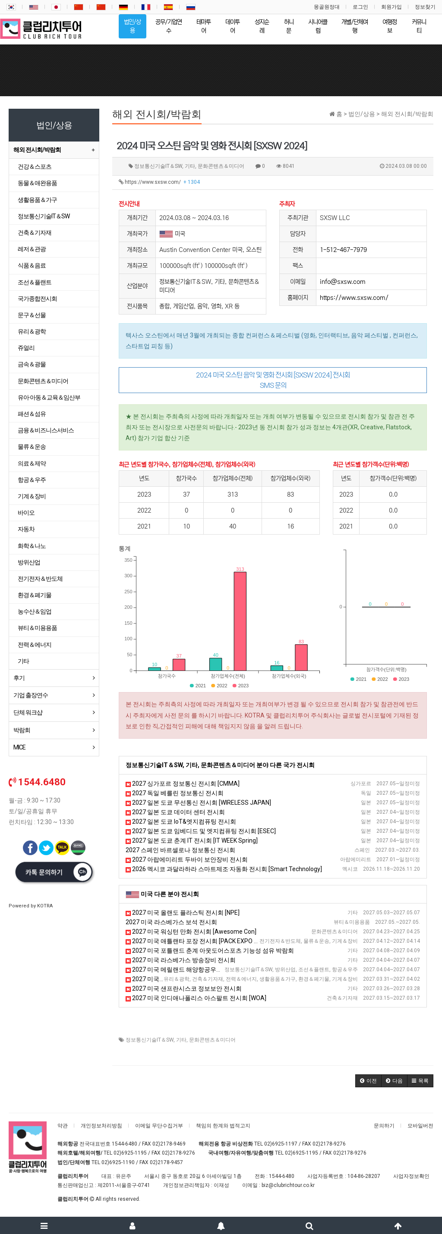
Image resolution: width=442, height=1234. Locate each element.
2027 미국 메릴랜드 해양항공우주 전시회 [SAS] (192, 969)
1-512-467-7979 (343, 249)
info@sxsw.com (343, 281)
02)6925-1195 (130, 1153)
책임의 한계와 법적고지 (223, 1126)
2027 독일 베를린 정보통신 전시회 (175, 793)
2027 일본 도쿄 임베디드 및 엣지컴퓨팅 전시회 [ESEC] (201, 831)
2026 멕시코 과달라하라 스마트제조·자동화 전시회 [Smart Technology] (224, 869)
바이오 (26, 512)
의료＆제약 (32, 463)
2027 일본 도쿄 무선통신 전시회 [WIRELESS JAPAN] (198, 802)
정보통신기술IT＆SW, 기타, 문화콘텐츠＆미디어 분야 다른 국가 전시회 (220, 765)
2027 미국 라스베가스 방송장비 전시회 (181, 960)
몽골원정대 (327, 7)
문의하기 (384, 1126)
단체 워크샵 (27, 712)
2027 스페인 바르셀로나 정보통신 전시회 (180, 850)
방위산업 (29, 562)
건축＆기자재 (34, 232)
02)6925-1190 (118, 1162)
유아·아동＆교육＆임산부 (49, 397)
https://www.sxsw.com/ (159, 182)
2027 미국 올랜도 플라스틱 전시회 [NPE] (183, 912)
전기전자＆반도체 (40, 578)
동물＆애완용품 (37, 182)
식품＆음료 (32, 265)
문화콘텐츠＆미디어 (212, 1040)
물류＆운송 (32, 446)
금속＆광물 (32, 364)
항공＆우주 (32, 479)
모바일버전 (420, 1126)
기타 (181, 1040)
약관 (62, 1126)
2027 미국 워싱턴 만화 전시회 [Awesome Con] (191, 931)
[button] (368, 1080)
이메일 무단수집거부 (159, 1126)
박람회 (21, 730)
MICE (19, 747)
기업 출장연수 (30, 695)
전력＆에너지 (34, 644)
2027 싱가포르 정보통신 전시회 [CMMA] (183, 783)
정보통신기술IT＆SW (150, 1040)
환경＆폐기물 (34, 595)
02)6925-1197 (280, 1144)
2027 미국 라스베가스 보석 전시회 (171, 922)
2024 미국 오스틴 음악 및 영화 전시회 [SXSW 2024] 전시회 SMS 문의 (273, 380)
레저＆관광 (32, 249)
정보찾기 (425, 7)
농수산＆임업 (34, 611)
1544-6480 (124, 1144)
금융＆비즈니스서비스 (46, 430)
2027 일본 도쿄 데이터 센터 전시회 (175, 812)
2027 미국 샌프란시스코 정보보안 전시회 (184, 988)
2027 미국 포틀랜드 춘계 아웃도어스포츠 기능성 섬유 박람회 (210, 950)
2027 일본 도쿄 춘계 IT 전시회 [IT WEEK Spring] (192, 840)
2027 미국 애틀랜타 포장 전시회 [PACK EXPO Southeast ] (205, 941)
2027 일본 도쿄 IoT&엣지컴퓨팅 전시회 (181, 821)
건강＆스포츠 (34, 166)
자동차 (26, 529)
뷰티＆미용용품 (37, 627)
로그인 (360, 7)
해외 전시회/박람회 (37, 149)
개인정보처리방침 (101, 1126)
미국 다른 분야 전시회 (170, 894)
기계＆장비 (32, 496)
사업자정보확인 (411, 1176)
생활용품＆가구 (37, 199)
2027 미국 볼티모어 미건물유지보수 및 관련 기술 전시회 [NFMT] (214, 979)
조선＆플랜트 (34, 282)
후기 (19, 677)
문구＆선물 (32, 315)
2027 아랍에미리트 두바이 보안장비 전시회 (187, 859)
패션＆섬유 (32, 413)
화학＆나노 (32, 545)
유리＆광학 (32, 331)
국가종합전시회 (37, 298)
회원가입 (391, 7)
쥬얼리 (26, 347)
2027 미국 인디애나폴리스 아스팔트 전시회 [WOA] (196, 998)
